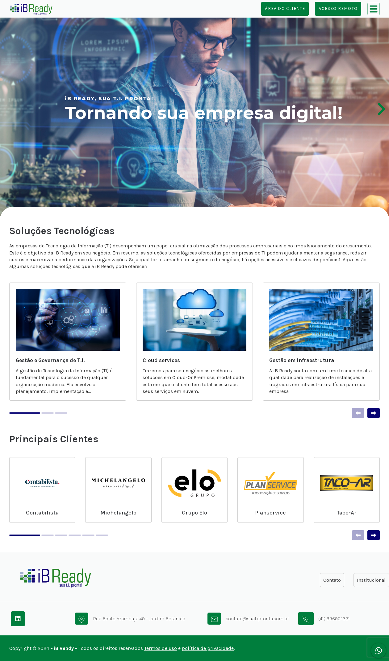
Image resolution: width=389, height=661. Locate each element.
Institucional (371, 580)
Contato (332, 580)
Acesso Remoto (338, 8)
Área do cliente (285, 8)
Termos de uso (160, 648)
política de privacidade (208, 648)
